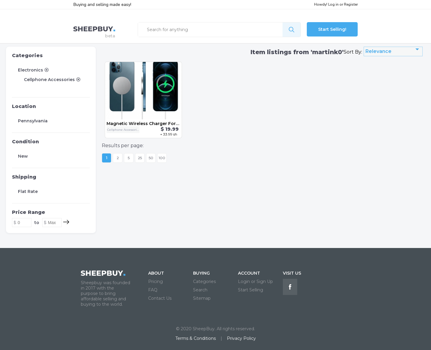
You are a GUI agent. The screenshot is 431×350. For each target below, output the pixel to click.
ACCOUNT (249, 273)
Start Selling (250, 290)
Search (200, 290)
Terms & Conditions (195, 338)
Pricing (155, 281)
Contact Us (160, 298)
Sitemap (202, 298)
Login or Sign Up (255, 281)
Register (351, 4)
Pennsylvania (33, 121)
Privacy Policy (241, 338)
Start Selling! (332, 29)
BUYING (201, 273)
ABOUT (156, 273)
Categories (27, 55)
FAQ (152, 290)
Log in (333, 4)
